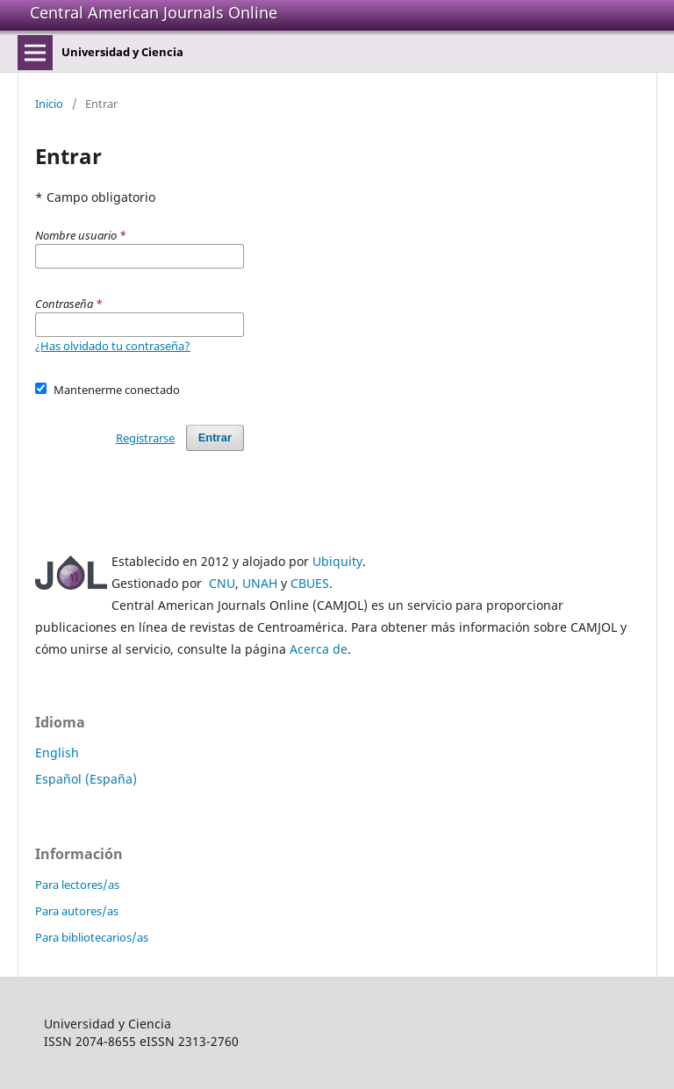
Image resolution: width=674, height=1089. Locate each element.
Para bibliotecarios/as (91, 937)
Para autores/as (76, 911)
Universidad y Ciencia (122, 52)
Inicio (49, 103)
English (57, 752)
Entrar (215, 437)
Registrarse (145, 438)
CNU (222, 583)
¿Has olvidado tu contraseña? (112, 346)
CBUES (309, 583)
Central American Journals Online (153, 12)
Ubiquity (337, 561)
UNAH (259, 583)
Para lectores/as (77, 884)
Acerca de (319, 649)
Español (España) (86, 778)
